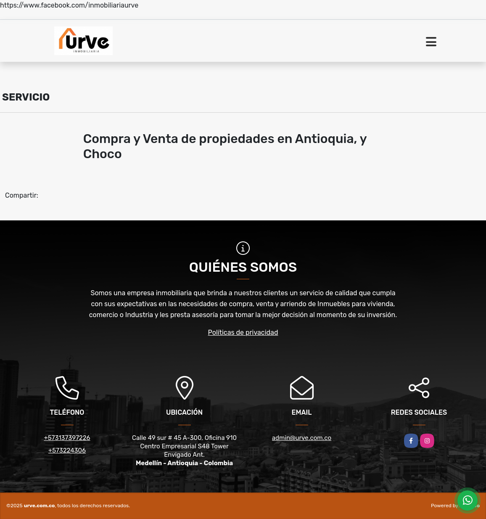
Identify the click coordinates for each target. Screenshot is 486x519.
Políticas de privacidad (243, 332)
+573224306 (67, 450)
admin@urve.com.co (301, 438)
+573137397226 (67, 438)
